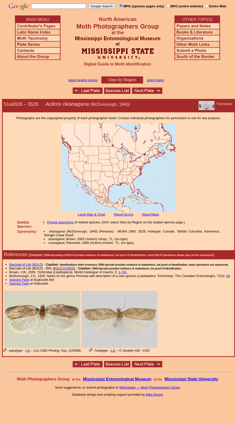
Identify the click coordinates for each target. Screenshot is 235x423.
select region (155, 80)
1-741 (123, 272)
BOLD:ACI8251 (64, 268)
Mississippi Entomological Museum (117, 379)
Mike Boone (154, 394)
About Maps (150, 214)
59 (228, 276)
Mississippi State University (191, 379)
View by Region (122, 80)
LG (28, 350)
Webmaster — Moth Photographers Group (149, 387)
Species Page (19, 280)
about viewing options (82, 80)
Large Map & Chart (91, 214)
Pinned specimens (60, 222)
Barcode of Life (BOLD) (26, 264)
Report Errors (123, 214)
